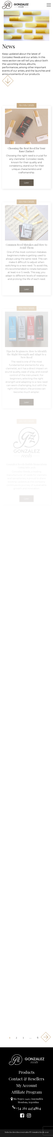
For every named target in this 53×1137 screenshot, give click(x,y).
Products (26, 1072)
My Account (26, 1085)
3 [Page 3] (23, 1037)
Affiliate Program (26, 1092)
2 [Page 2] (16, 1037)
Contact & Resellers (26, 1078)
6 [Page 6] (37, 1037)
